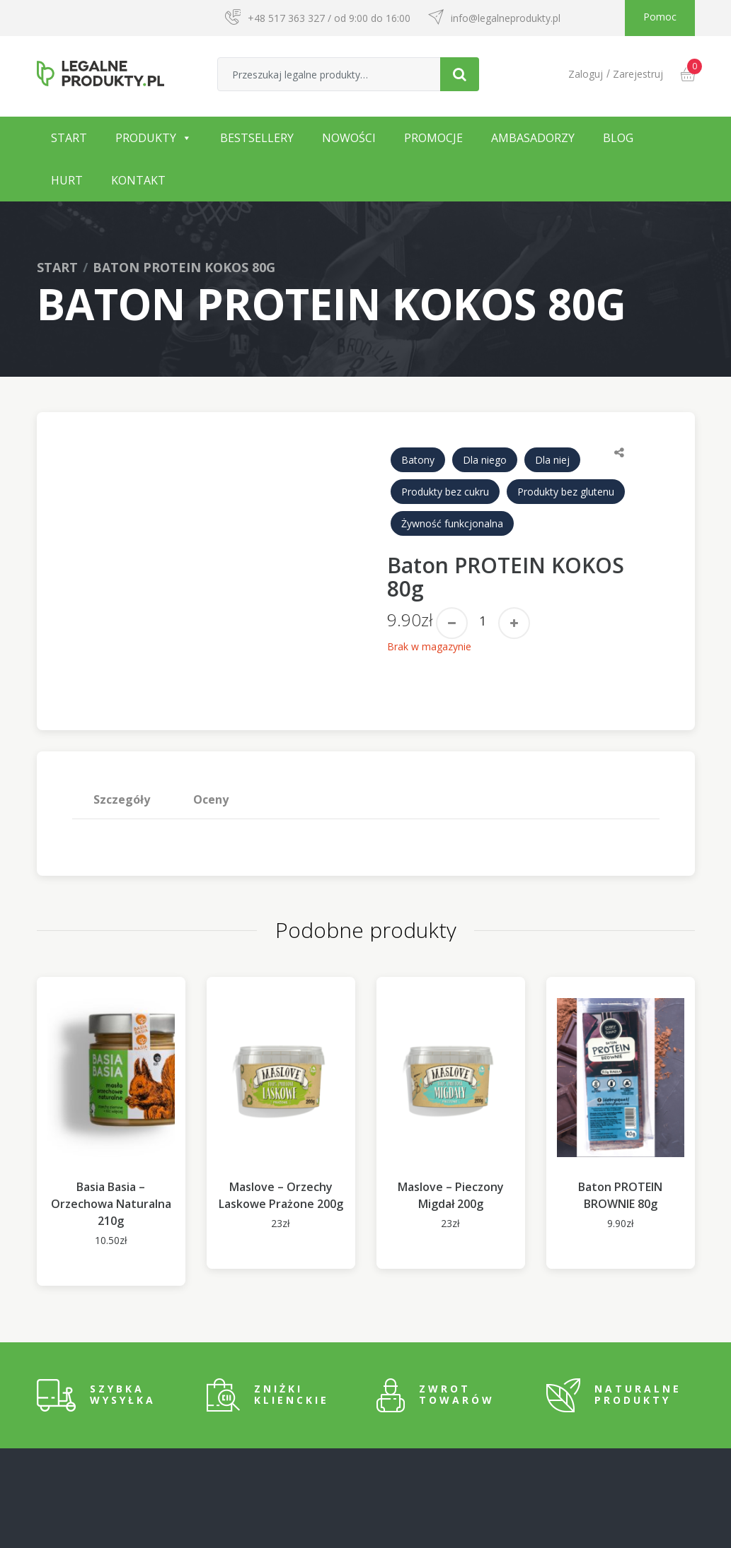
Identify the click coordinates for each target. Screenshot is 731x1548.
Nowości (349, 138)
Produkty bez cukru (445, 491)
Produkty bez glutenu (565, 491)
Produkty (145, 138)
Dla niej (552, 460)
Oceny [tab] (211, 799)
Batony (417, 460)
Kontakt (138, 180)
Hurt (67, 180)
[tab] (122, 799)
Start (69, 138)
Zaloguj (585, 74)
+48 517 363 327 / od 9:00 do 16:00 (329, 18)
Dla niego (485, 460)
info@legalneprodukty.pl (505, 18)
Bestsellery (257, 138)
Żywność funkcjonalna (452, 523)
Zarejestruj (638, 74)
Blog (618, 138)
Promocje (433, 138)
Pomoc (660, 16)
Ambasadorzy (533, 138)
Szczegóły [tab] (121, 799)
